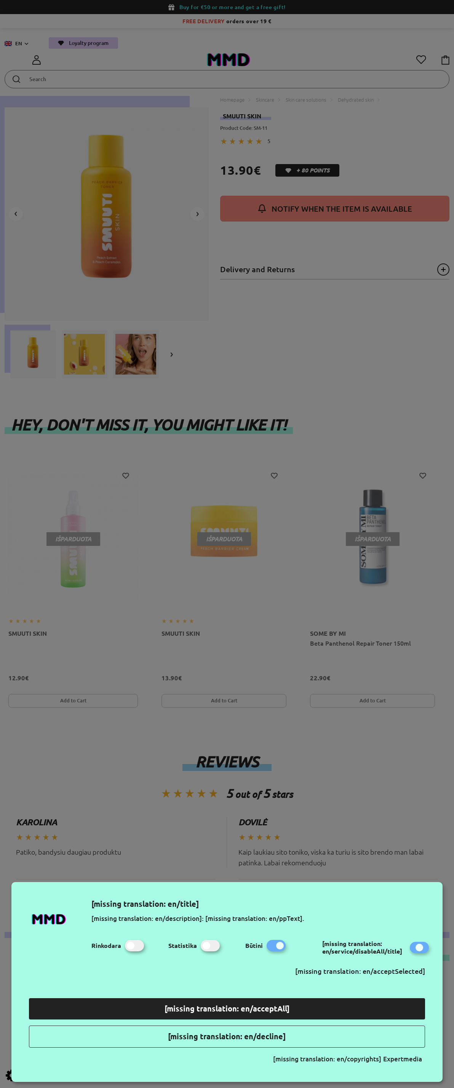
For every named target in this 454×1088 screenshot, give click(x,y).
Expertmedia (402, 1058)
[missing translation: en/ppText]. (254, 918)
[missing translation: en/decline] (227, 1036)
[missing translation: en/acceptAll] (227, 1008)
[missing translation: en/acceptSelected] (360, 971)
